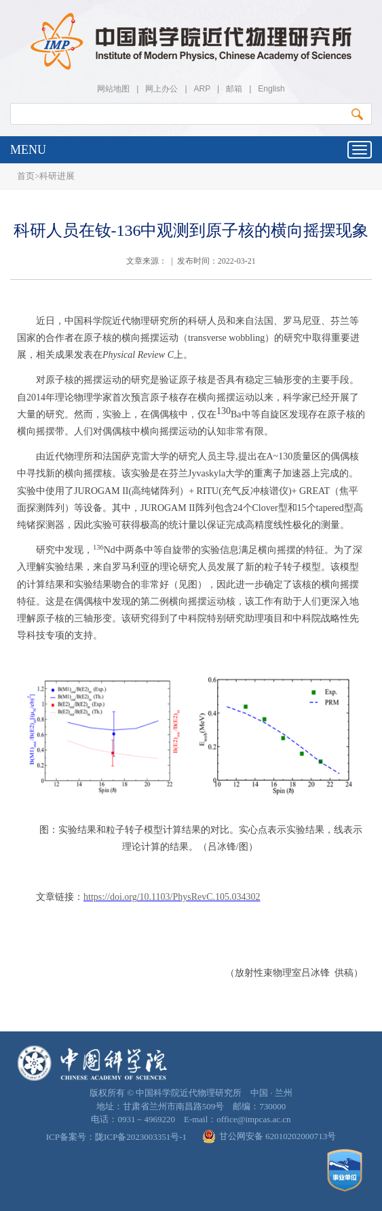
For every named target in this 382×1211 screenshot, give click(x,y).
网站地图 (113, 89)
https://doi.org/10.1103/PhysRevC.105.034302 (172, 897)
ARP (202, 89)
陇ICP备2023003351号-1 (141, 1137)
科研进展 (57, 176)
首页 (26, 176)
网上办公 (161, 89)
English (271, 89)
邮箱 (234, 89)
